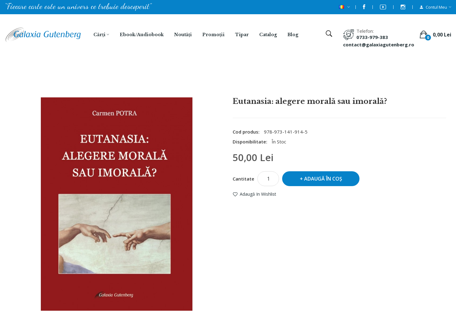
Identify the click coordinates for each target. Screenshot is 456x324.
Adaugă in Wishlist (258, 194)
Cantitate (243, 179)
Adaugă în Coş (323, 178)
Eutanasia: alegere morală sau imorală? (236, 81)
